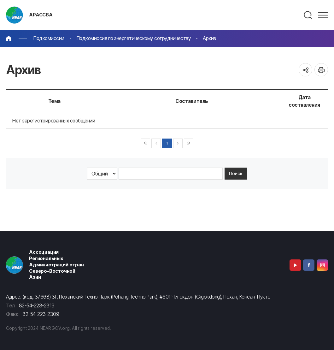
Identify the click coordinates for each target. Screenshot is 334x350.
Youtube (295, 265)
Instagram (322, 265)
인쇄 (321, 70)
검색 (308, 15)
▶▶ (189, 143)
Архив (209, 38)
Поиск (236, 173)
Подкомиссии (48, 38)
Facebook (308, 265)
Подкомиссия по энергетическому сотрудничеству (133, 38)
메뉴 (323, 15)
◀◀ (145, 143)
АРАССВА (41, 15)
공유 (305, 70)
